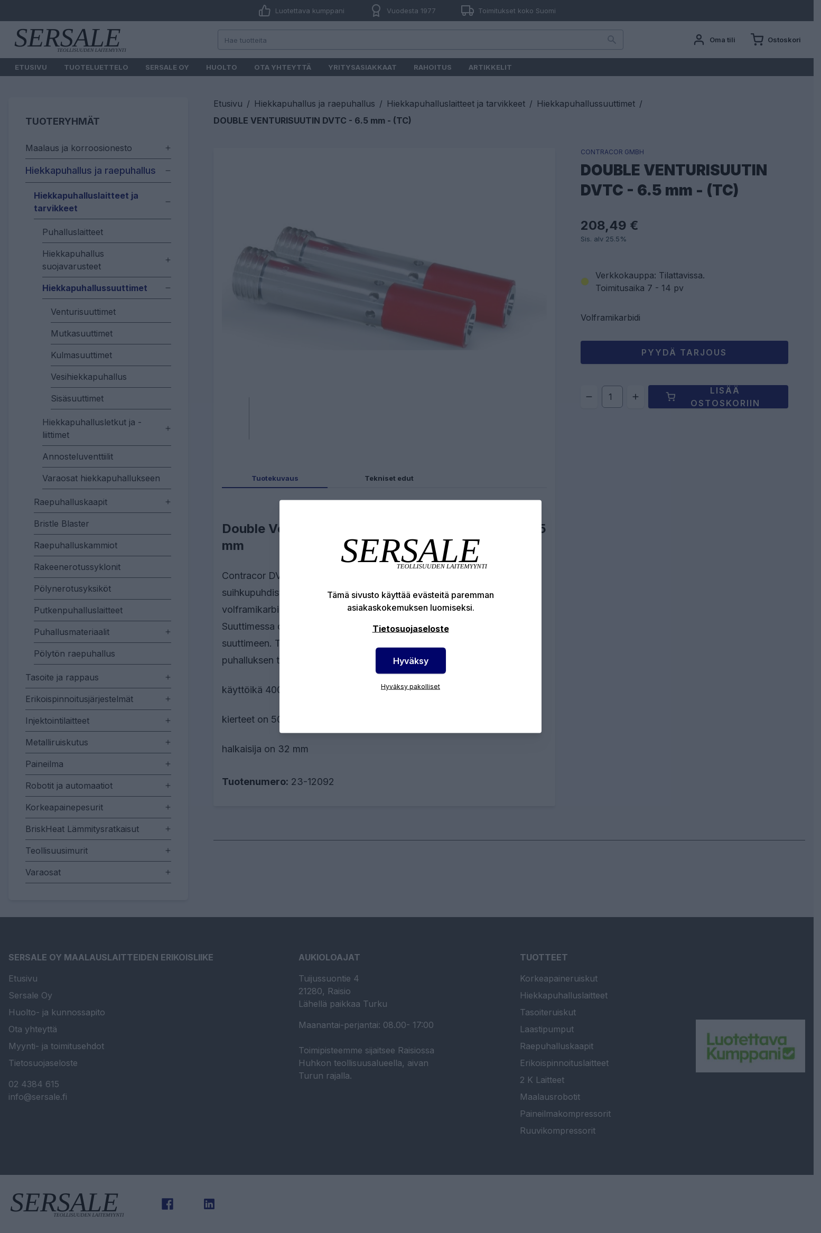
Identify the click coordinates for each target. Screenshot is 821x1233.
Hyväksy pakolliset (410, 686)
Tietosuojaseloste (410, 628)
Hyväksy (410, 661)
